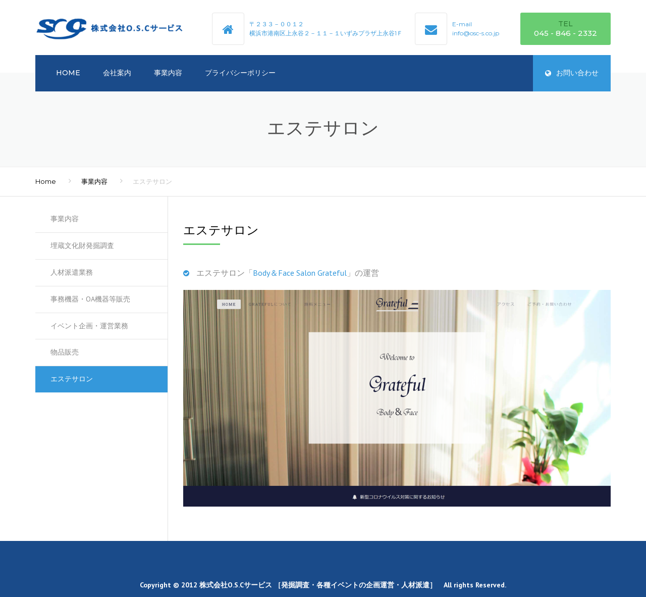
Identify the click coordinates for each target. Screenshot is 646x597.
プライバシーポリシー (240, 72)
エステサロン (71, 378)
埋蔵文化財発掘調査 (82, 245)
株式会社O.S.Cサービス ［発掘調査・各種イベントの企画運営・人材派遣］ (318, 584)
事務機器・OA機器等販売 (90, 299)
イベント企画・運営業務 (89, 325)
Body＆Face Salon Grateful (300, 273)
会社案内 (117, 72)
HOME (68, 72)
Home (45, 181)
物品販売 (64, 352)
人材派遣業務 (71, 272)
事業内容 (168, 72)
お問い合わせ (572, 72)
